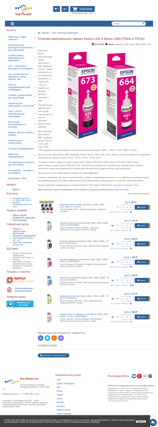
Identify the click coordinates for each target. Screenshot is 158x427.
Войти (16, 189)
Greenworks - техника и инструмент (20, 171)
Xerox (59, 399)
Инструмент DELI (17, 178)
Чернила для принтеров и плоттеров (20, 104)
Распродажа (20, 220)
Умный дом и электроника (15, 141)
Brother (60, 402)
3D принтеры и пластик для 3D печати (20, 163)
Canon (60, 395)
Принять (141, 422)
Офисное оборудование (16, 155)
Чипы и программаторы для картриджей (19, 87)
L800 (126, 44)
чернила (119, 44)
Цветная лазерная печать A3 (22, 243)
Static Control (63, 410)
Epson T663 (134, 44)
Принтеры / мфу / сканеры (17, 38)
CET (59, 380)
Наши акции (20, 215)
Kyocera (61, 406)
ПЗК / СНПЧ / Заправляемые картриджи (16, 114)
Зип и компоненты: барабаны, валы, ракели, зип (18, 76)
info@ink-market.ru (10, 394)
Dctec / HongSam (65, 383)
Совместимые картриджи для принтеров (16, 58)
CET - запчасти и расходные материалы (20, 67)
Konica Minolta (64, 414)
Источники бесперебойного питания (17, 124)
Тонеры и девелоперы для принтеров (20, 96)
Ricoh (59, 391)
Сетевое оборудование (20, 148)
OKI (58, 387)
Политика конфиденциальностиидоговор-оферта (131, 385)
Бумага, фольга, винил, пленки (20, 133)
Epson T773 (146, 44)
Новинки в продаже (24, 217)
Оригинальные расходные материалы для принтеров (20, 47)
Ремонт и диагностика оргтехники (19, 231)
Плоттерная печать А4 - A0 (23, 239)
